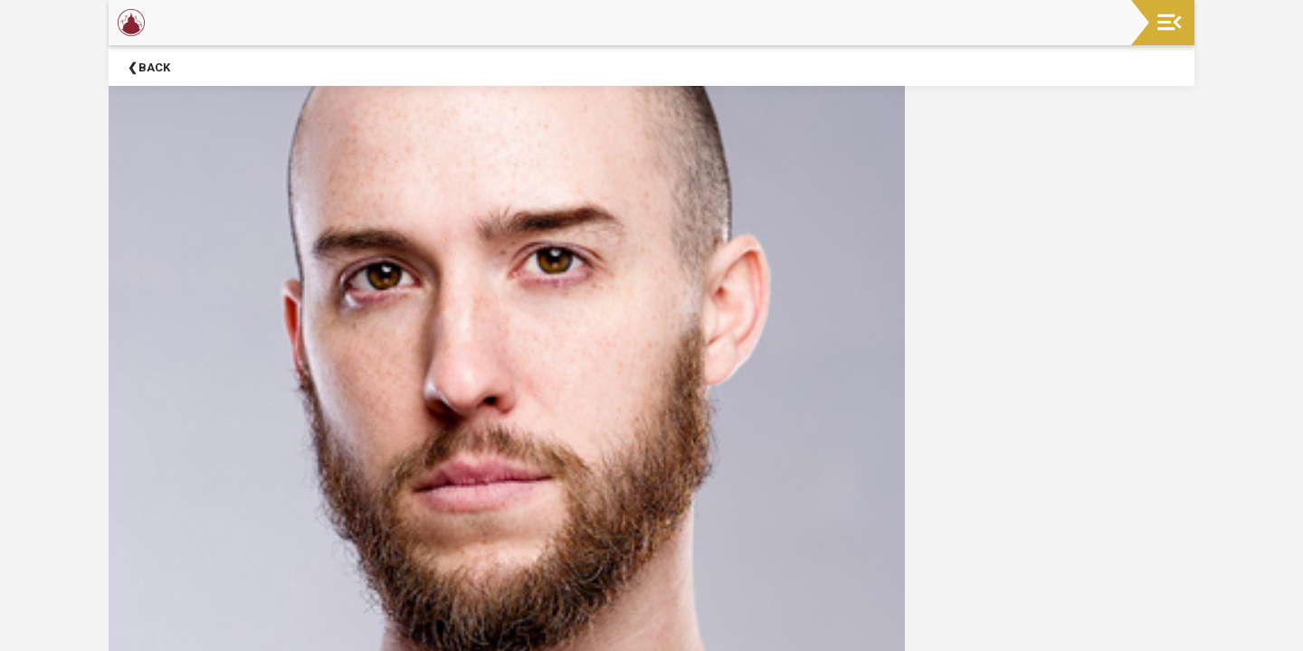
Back (154, 67)
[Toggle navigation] (1169, 22)
